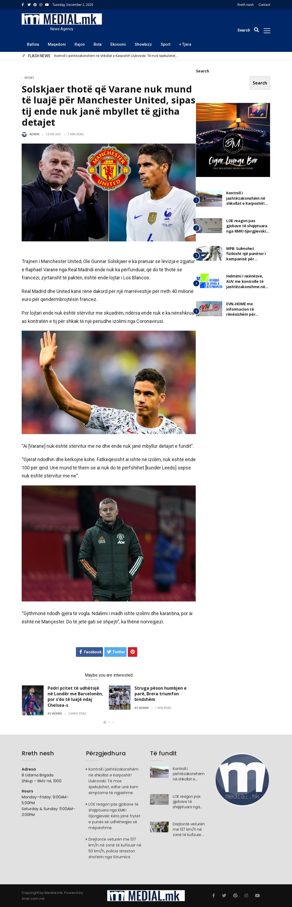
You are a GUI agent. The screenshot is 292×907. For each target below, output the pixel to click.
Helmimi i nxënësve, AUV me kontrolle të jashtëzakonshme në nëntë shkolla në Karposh (245, 287)
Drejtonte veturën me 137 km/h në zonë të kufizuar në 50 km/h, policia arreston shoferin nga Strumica (115, 850)
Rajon (80, 44)
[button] (104, 722)
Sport (165, 44)
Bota (98, 44)
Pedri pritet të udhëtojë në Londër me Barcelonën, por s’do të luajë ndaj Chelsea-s (75, 696)
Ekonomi (118, 44)
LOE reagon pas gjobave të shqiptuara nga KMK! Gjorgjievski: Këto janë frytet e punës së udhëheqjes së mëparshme (114, 818)
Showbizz (143, 44)
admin (34, 134)
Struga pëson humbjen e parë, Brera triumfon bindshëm (161, 693)
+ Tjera (185, 44)
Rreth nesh (245, 5)
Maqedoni (57, 44)
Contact (264, 5)
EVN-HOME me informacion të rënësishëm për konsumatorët (240, 312)
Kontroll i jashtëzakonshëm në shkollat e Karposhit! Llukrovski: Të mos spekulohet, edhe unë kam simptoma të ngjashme (115, 56)
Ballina (33, 44)
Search (202, 71)
